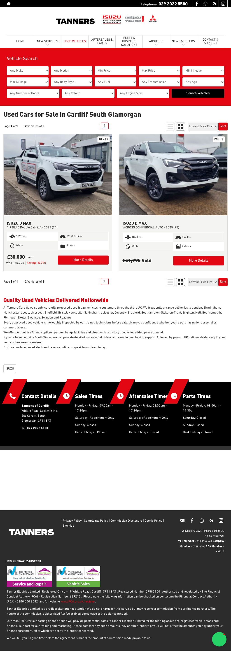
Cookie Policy (153, 520)
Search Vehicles (198, 93)
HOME (20, 41)
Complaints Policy (95, 520)
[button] (219, 639)
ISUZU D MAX (19, 223)
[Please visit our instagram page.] (223, 3)
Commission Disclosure (126, 520)
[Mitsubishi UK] (153, 19)
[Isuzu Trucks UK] (134, 19)
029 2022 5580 (173, 3)
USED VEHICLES (75, 41)
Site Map (69, 525)
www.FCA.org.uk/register (78, 601)
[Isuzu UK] (111, 19)
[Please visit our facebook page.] (196, 3)
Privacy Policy (72, 520)
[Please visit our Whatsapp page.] (205, 3)
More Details (83, 260)
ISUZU (9, 368)
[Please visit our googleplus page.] (214, 3)
